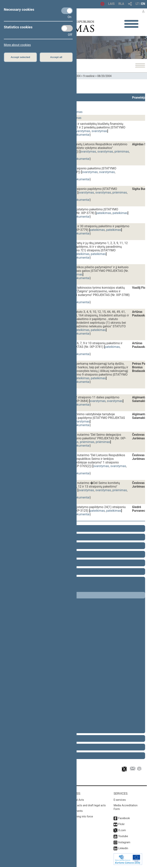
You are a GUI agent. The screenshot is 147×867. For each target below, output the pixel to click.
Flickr (121, 824)
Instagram (124, 842)
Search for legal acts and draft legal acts (82, 805)
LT (137, 4)
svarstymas (82, 131)
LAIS (111, 4)
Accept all (56, 57)
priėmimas (121, 151)
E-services (120, 799)
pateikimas (103, 213)
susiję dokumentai (77, 134)
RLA (121, 4)
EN (143, 4)
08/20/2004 (104, 76)
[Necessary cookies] (67, 10)
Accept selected (20, 57)
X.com (122, 830)
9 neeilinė (89, 76)
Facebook (124, 818)
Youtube (123, 836)
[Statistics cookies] (67, 28)
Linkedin (123, 848)
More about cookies (17, 45)
